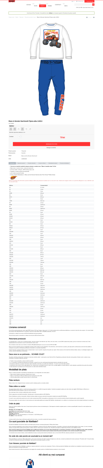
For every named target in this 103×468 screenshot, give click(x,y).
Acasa (28, 4)
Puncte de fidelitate (64, 163)
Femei (50, 6)
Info (65, 6)
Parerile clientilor (31, 163)
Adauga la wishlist (51, 147)
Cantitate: (11, 136)
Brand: (10, 155)
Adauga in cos (51, 144)
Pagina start (11, 17)
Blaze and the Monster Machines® (29, 155)
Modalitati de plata (53, 163)
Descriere (12, 163)
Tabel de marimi (21, 163)
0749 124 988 (79, 7)
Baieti (43, 6)
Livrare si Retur (42, 163)
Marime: (11, 126)
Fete (35, 6)
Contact (58, 4)
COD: (10, 158)
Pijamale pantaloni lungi (30, 17)
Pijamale (21, 17)
